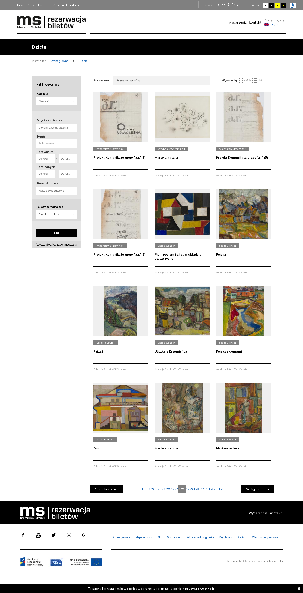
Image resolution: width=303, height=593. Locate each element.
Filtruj (57, 233)
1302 (212, 489)
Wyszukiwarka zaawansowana (57, 244)
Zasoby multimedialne (66, 5)
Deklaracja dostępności (200, 537)
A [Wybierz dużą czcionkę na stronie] (230, 4)
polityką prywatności (200, 589)
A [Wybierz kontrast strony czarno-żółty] (283, 5)
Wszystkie (57, 101)
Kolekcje (42, 94)
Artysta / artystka (49, 120)
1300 (197, 489)
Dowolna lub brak (57, 214)
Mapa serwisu (144, 537)
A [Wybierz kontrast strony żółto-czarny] (277, 5)
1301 (204, 489)
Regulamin (225, 537)
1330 (222, 489)
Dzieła (83, 61)
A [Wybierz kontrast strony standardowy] (265, 5)
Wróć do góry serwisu (266, 537)
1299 (189, 489)
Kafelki (245, 80)
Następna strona (257, 489)
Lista (257, 80)
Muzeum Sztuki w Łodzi (30, 5)
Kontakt (242, 537)
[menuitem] (238, 22)
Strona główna (60, 61)
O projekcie (173, 537)
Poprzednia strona (106, 489)
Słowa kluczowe (47, 183)
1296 (167, 489)
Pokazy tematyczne (49, 207)
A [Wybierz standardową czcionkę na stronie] (223, 5)
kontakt (255, 22)
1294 (152, 489)
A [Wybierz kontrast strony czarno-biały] (271, 5)
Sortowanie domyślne (162, 80)
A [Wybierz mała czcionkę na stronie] (218, 5)
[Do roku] (68, 158)
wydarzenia (238, 22)
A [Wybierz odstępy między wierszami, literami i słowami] (238, 5)
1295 (159, 489)
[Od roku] (45, 158)
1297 (174, 489)
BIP (159, 537)
